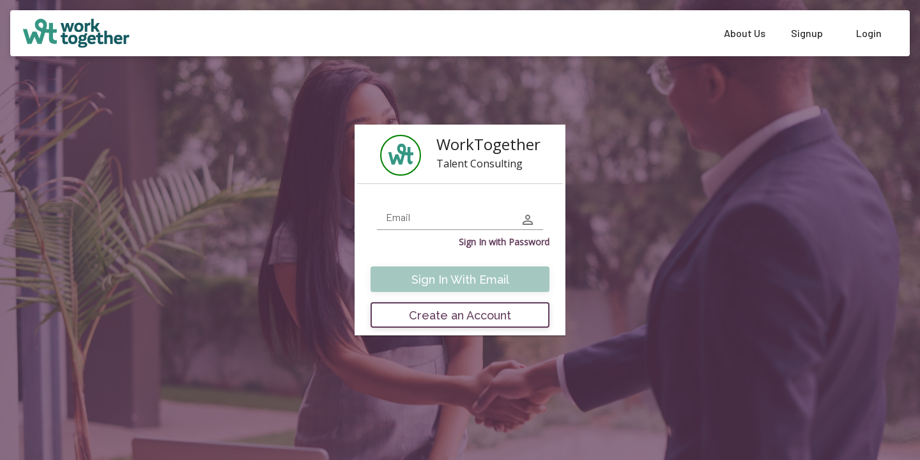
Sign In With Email (460, 279)
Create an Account (460, 315)
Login (869, 33)
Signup (807, 33)
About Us (744, 33)
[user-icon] (527, 219)
